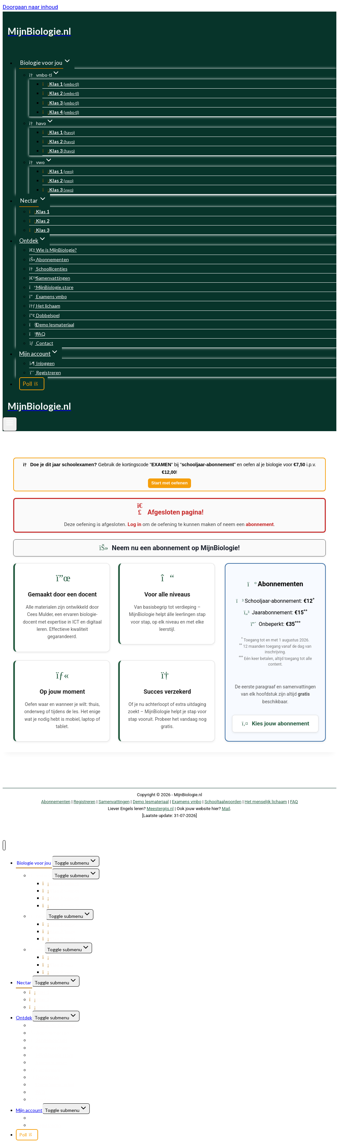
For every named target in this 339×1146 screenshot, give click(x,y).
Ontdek (24, 1017)
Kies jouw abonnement (275, 723)
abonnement (259, 524)
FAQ (37, 334)
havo (37, 916)
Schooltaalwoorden (223, 801)
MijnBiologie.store (51, 287)
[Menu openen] (10, 424)
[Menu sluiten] (4, 845)
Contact (41, 343)
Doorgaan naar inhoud (30, 7)
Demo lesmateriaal (51, 324)
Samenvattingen (49, 278)
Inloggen (42, 363)
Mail (226, 808)
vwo (37, 949)
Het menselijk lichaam (266, 801)
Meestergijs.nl (160, 808)
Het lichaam (44, 305)
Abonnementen (49, 259)
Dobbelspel (44, 315)
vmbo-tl (40, 875)
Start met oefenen (169, 482)
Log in (134, 524)
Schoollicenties (48, 268)
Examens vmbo (48, 296)
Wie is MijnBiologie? (53, 250)
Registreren (45, 372)
